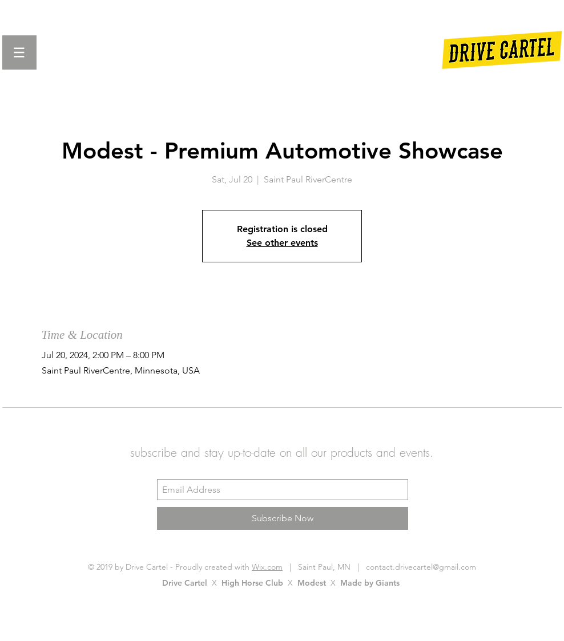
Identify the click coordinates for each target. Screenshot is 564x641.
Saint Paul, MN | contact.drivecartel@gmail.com (383, 567)
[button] (19, 52)
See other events (282, 242)
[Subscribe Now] (282, 518)
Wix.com (267, 567)
